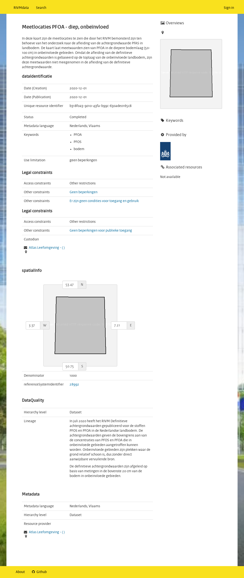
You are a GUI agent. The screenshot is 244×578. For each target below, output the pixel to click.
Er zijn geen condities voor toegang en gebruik (104, 201)
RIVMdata (21, 8)
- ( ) (47, 247)
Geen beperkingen (83, 192)
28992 (74, 384)
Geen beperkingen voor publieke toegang (101, 230)
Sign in (229, 8)
